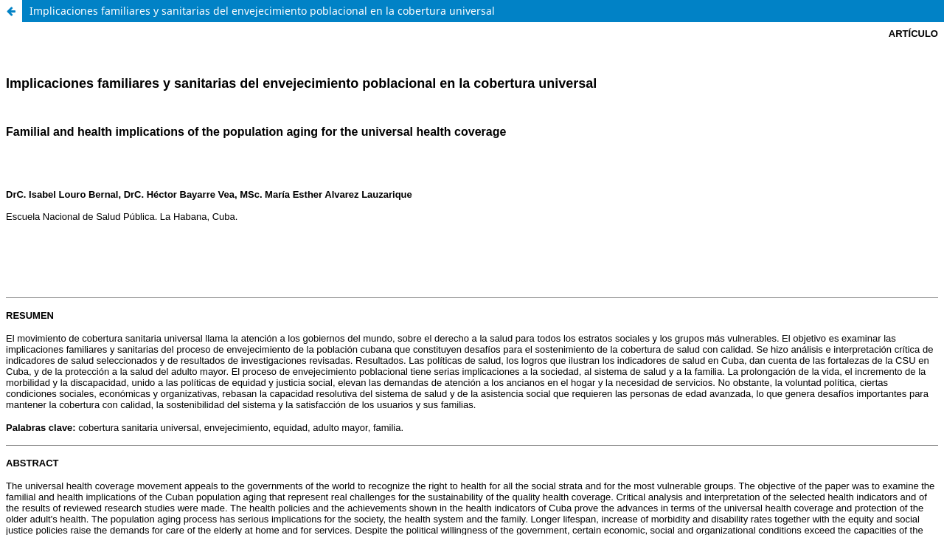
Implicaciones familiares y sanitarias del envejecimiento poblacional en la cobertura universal (262, 11)
